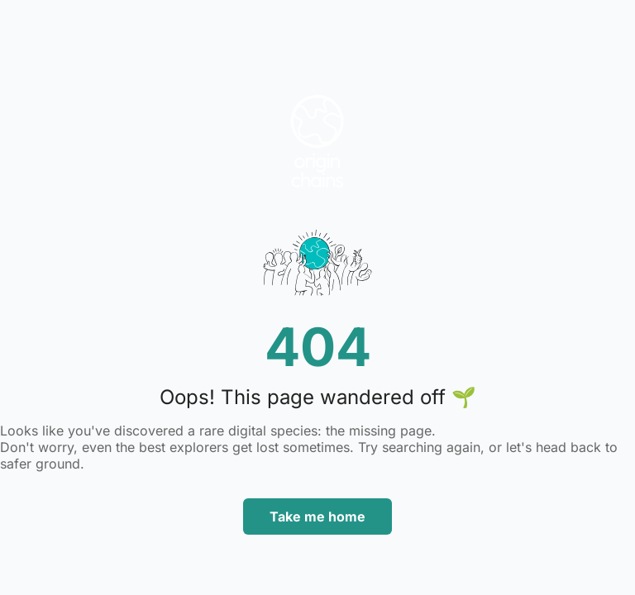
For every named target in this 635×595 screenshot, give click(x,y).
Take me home (317, 516)
